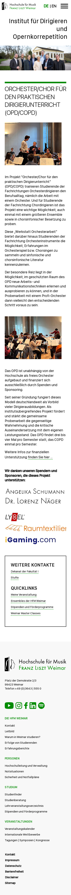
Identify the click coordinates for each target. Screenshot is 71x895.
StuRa (15, 577)
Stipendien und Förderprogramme (32, 607)
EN (53, 6)
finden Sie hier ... (40, 457)
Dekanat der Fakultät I (24, 571)
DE (46, 6)
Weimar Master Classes (26, 613)
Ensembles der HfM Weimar (28, 601)
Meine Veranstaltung (24, 594)
